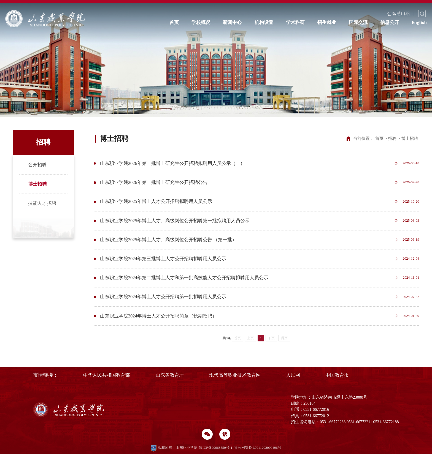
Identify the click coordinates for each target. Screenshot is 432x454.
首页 (174, 21)
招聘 (392, 138)
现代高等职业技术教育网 (235, 375)
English (419, 21)
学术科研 (295, 21)
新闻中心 (232, 21)
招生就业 (326, 21)
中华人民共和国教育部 (106, 375)
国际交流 (358, 21)
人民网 (293, 375)
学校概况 (200, 21)
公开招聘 (37, 164)
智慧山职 (398, 13)
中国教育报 (337, 375)
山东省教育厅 (170, 375)
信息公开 (389, 21)
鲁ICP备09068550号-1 (215, 448)
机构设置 (264, 21)
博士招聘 (37, 184)
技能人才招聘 (42, 203)
